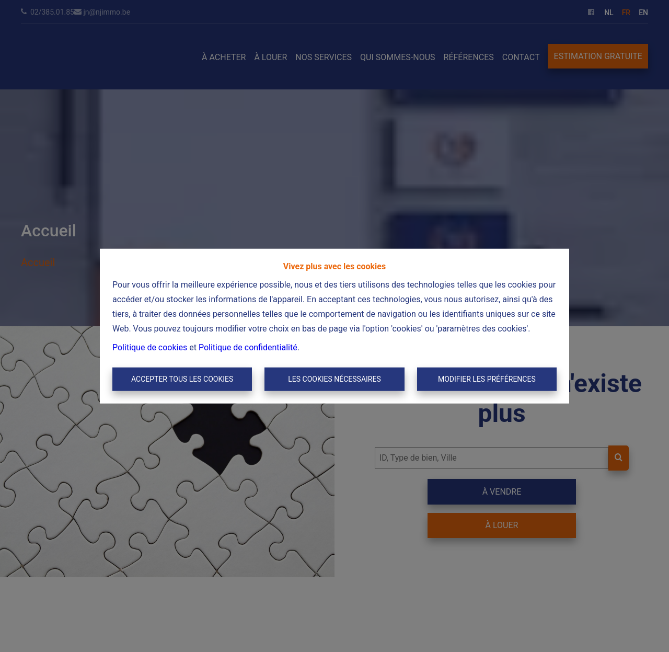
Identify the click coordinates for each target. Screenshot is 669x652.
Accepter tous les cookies (182, 379)
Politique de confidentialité (248, 347)
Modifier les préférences (487, 379)
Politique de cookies (149, 347)
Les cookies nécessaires (334, 379)
